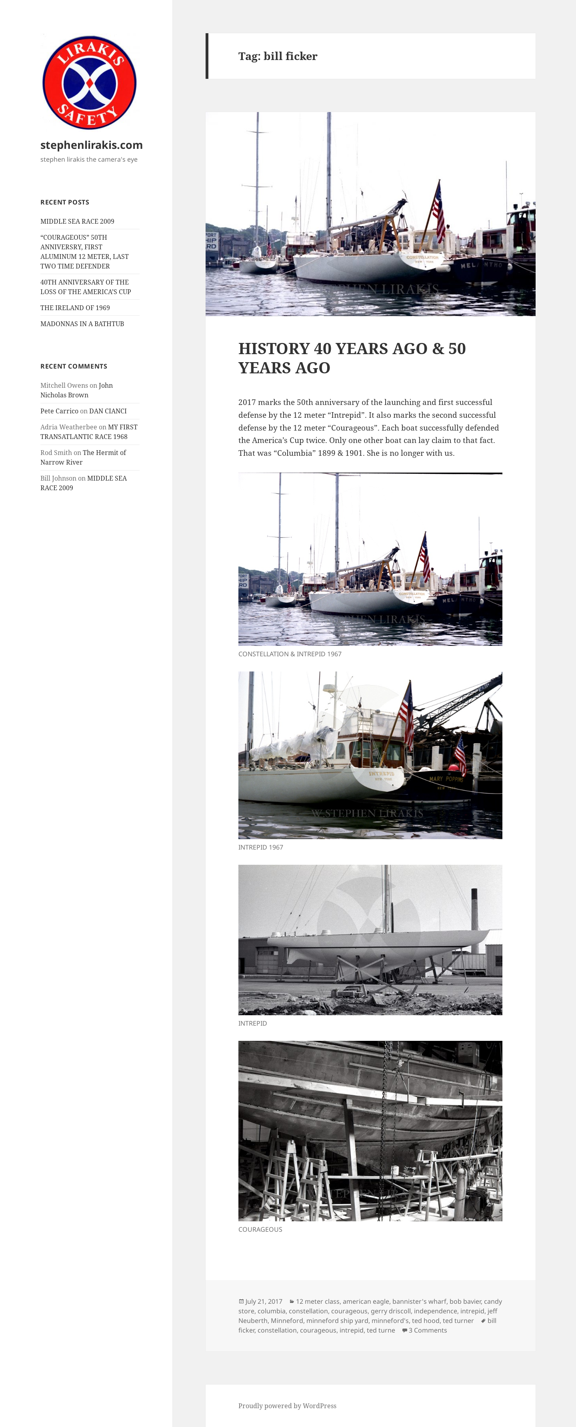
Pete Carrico (59, 411)
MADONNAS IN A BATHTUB (82, 323)
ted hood (426, 1320)
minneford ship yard (337, 1320)
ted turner (458, 1320)
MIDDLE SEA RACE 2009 (77, 221)
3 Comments (428, 1330)
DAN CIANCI (108, 411)
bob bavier (465, 1301)
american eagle (366, 1301)
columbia (272, 1311)
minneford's (390, 1320)
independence (435, 1311)
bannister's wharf (419, 1301)
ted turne (381, 1330)
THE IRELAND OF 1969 (75, 307)
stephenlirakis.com (91, 144)
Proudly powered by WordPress (287, 1405)
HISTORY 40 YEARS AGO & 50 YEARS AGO (352, 357)
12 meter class (318, 1301)
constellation (308, 1311)
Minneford (287, 1320)
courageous (349, 1311)
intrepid (472, 1311)
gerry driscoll (391, 1311)
